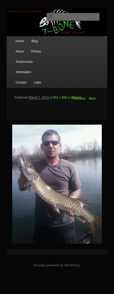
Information (23, 72)
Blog (34, 41)
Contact (21, 82)
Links (37, 82)
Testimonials (24, 62)
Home (20, 41)
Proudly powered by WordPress (56, 265)
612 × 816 (60, 97)
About (20, 51)
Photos (36, 51)
